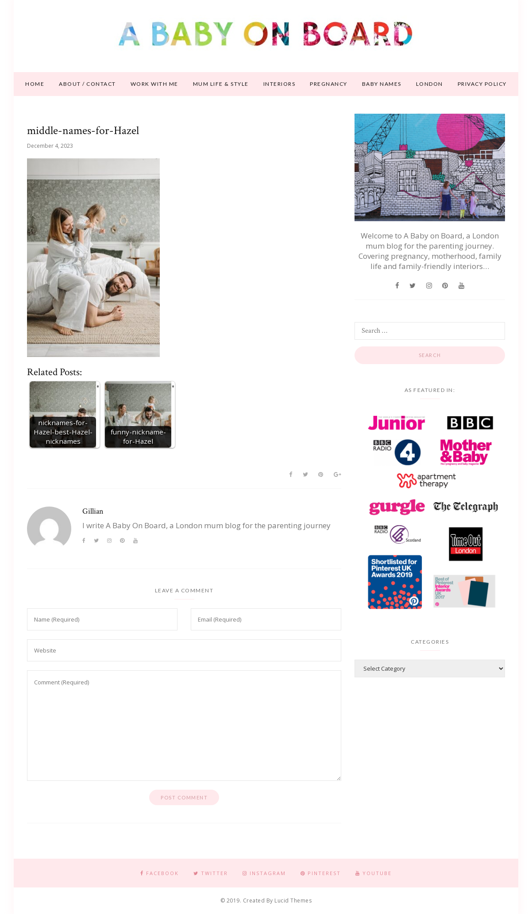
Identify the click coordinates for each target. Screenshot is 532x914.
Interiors (279, 84)
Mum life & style (221, 84)
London (429, 84)
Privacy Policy (482, 84)
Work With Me (154, 84)
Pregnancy (328, 84)
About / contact (87, 84)
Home (34, 84)
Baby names (381, 84)
